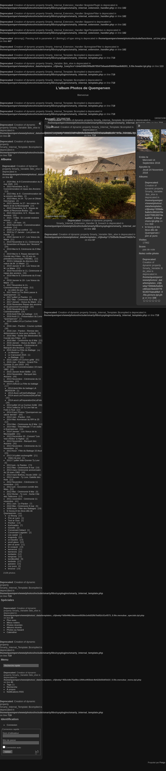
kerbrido (12, 561)
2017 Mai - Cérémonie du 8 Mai (22, 299)
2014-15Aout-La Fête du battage (22, 383)
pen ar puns (14, 544)
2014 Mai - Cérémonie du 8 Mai (22, 424)
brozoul (11, 568)
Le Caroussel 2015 (17, 355)
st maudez (13, 539)
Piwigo (162, 762)
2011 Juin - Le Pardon (17, 503)
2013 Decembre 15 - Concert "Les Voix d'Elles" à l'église (22, 437)
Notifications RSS (15, 692)
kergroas (12, 556)
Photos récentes (15, 625)
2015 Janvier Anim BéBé (19, 371)
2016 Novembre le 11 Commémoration (16, 310)
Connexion (12, 725)
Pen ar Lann (14, 518)
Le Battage (13, 357)
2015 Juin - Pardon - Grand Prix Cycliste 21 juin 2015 (20, 363)
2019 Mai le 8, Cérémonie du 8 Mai (24, 249)
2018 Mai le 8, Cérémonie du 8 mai (24, 275)
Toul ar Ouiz (14, 520)
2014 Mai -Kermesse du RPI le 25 (23, 419)
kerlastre (12, 554)
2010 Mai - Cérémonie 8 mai (20, 506)
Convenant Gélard (17, 530)
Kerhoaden (13, 525)
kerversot (12, 549)
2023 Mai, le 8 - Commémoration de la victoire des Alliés (22, 194)
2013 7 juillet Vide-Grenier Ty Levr (23, 460)
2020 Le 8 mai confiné (17, 230)
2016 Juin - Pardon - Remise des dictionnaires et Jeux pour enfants (21, 332)
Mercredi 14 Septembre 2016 (151, 161)
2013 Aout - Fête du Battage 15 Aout (24, 450)
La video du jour (16, 290)
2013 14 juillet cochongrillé (20, 455)
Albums (6, 159)
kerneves (12, 551)
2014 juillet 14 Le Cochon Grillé (22, 405)
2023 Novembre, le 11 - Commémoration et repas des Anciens (22, 187)
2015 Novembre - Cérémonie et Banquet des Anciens (20, 346)
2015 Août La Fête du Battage (21, 350)
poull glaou (13, 542)
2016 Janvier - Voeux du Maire (21, 343)
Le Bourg (12, 515)
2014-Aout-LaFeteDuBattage (22, 393)
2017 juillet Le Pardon (17, 297)
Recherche (12, 687)
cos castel (13, 535)
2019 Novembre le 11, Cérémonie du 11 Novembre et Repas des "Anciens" (23, 243)
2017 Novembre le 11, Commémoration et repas (16, 286)
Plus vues (11, 620)
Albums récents (14, 627)
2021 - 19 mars (14, 222)
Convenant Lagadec (18, 532)
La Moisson (13, 352)
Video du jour (14, 458)
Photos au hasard (15, 630)
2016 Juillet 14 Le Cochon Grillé (22, 321)
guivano (12, 563)
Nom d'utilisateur (11, 733)
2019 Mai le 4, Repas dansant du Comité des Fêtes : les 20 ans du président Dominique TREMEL (21, 256)
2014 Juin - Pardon (16, 417)
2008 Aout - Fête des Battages (21, 508)
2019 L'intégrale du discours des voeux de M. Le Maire (21, 262)
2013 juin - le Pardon (17, 465)
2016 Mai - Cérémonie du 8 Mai (22, 340)
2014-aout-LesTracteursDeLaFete (24, 395)
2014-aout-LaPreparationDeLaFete (25, 400)
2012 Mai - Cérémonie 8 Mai (20, 491)
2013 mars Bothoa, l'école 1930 (22, 474)
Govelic (11, 527)
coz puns (12, 566)
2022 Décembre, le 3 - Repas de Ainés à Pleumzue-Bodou (21, 209)
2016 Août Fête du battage (19, 314)
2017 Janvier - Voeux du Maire (21, 302)
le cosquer (13, 547)
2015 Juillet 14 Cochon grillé (20, 359)
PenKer (11, 523)
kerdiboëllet (13, 559)
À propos (11, 689)
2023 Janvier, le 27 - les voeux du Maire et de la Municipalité (21, 204)
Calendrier (12, 632)
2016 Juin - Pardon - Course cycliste (24, 326)
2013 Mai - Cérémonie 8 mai (20, 467)
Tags (9, 684)
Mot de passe (9, 740)
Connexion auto (12, 747)
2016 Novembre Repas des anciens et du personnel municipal (22, 305)
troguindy (12, 537)
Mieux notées (13, 622)
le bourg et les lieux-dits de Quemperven (152, 230)
